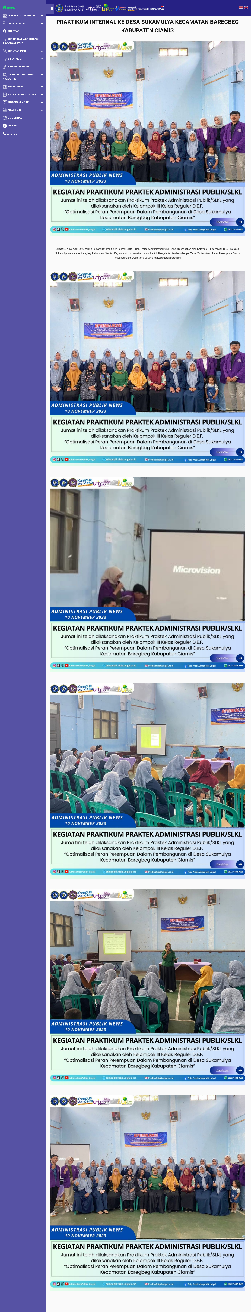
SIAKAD (10, 126)
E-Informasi (13, 87)
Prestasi (11, 31)
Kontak (10, 133)
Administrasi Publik (19, 16)
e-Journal (12, 118)
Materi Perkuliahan (19, 94)
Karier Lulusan (16, 67)
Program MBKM (16, 102)
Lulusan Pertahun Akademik (18, 76)
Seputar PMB (14, 51)
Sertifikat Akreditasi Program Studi (21, 41)
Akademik (12, 110)
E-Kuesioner (14, 23)
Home (9, 7)
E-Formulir (13, 59)
